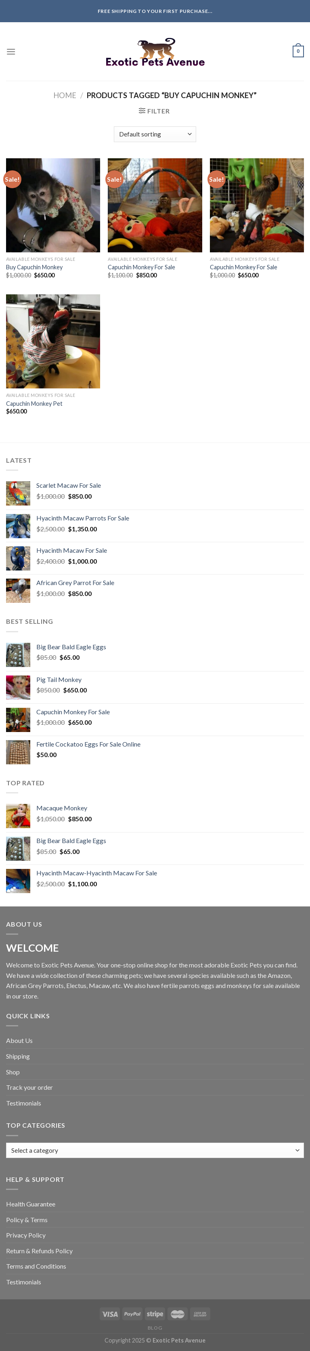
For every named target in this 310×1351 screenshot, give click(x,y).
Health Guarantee (30, 1204)
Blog (155, 1328)
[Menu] (11, 51)
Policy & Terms (27, 1219)
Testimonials (23, 1103)
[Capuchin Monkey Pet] (53, 341)
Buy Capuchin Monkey (34, 267)
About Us (19, 1040)
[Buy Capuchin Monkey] (53, 205)
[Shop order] (155, 134)
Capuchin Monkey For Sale (141, 267)
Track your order (29, 1087)
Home (64, 95)
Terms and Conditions (36, 1266)
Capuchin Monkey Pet (34, 403)
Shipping (18, 1056)
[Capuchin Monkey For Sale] (155, 205)
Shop (13, 1072)
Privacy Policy (26, 1235)
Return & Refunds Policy (39, 1250)
